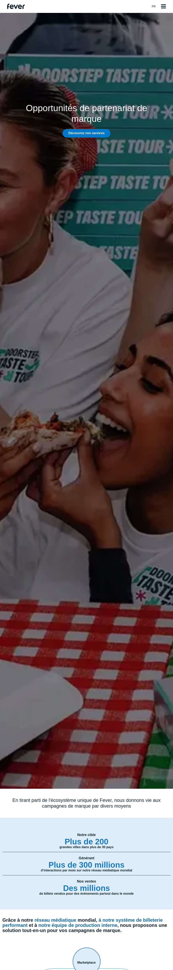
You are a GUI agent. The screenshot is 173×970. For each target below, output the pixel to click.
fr (155, 6)
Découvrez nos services (86, 133)
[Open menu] (163, 6)
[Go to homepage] (16, 6)
